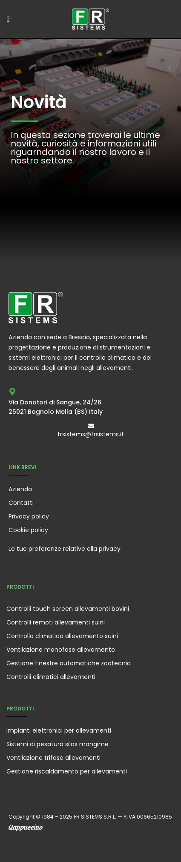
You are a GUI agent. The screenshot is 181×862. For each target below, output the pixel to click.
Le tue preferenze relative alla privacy (65, 548)
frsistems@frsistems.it (90, 434)
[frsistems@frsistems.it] (91, 426)
